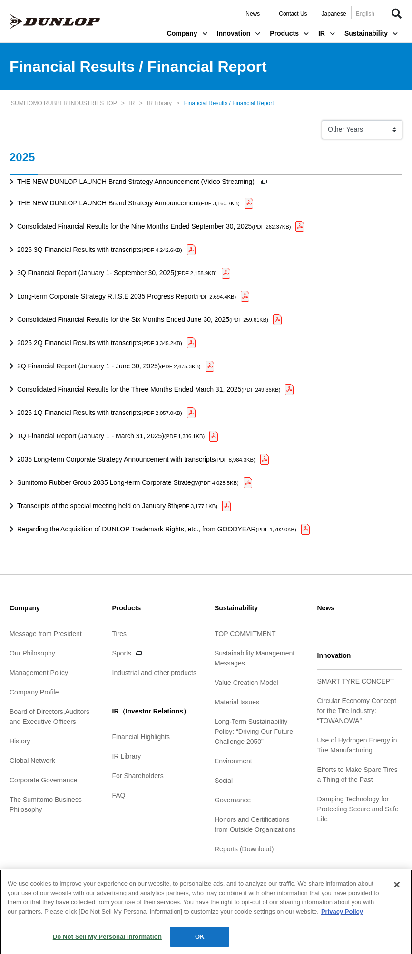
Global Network (32, 760)
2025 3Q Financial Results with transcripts (99, 249)
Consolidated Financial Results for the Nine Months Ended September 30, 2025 (154, 226)
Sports (121, 653)
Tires (119, 633)
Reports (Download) (244, 849)
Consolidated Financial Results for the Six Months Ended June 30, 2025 (142, 319)
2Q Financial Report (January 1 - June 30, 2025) (109, 366)
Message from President (46, 633)
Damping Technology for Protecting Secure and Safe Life (358, 809)
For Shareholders (138, 776)
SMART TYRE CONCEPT (355, 681)
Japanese (334, 13)
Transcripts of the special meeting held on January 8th (117, 506)
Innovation (239, 33)
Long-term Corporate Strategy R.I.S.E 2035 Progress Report (126, 296)
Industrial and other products (154, 672)
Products (289, 33)
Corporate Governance (43, 780)
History (20, 741)
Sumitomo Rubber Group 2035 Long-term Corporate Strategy (128, 482)
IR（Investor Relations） (151, 711)
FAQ (119, 795)
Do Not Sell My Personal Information (107, 940)
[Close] (396, 888)
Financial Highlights (141, 737)
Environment (233, 761)
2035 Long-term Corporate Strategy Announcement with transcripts (136, 459)
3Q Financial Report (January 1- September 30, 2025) (117, 273)
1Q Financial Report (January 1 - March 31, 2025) (111, 436)
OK (200, 940)
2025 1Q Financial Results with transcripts (99, 412)
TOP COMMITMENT (245, 633)
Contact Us (293, 13)
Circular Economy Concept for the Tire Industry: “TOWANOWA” (357, 710)
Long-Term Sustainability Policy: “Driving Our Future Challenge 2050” (254, 731)
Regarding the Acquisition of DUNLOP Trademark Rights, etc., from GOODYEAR (156, 529)
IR (326, 33)
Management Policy (39, 672)
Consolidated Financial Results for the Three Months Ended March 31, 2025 (148, 389)
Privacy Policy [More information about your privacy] (342, 915)
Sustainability (371, 33)
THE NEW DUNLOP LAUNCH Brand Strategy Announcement (128, 203)
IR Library (126, 756)
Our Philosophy (32, 653)
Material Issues (237, 702)
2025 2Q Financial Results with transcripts (99, 343)
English (365, 13)
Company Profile (34, 692)
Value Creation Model (246, 682)
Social (224, 780)
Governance (233, 800)
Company (187, 33)
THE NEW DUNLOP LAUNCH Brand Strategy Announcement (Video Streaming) (136, 181)
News (252, 13)
